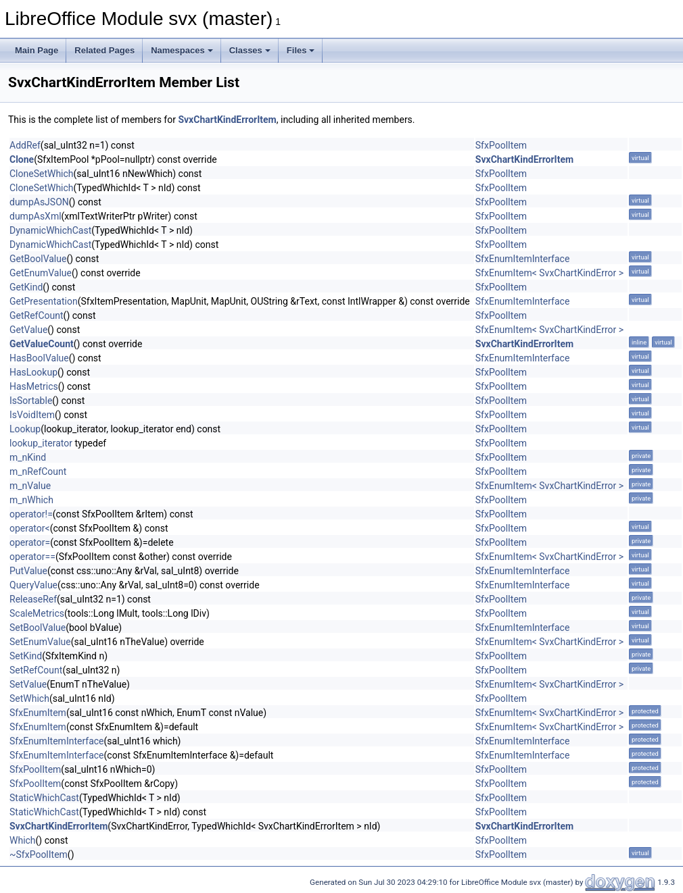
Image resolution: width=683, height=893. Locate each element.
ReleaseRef (33, 599)
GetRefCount (36, 315)
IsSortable (30, 400)
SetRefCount (35, 670)
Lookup (25, 429)
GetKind (26, 287)
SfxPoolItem (501, 145)
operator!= (31, 514)
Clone (21, 159)
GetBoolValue (37, 258)
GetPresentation (43, 301)
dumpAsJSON (39, 202)
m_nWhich (31, 499)
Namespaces (182, 50)
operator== (32, 556)
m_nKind (27, 457)
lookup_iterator (40, 443)
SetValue (28, 684)
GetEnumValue (40, 272)
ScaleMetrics (36, 613)
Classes (249, 50)
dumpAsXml (35, 216)
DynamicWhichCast (50, 230)
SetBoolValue (37, 627)
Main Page (36, 50)
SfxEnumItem (37, 712)
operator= (29, 542)
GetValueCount (41, 343)
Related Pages (104, 50)
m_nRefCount (37, 471)
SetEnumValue (40, 641)
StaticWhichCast (44, 797)
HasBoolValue (39, 358)
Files (301, 50)
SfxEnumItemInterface (522, 258)
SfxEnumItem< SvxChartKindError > (549, 272)
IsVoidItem (32, 414)
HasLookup (33, 372)
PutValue (28, 570)
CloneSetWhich (41, 173)
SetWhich (29, 698)
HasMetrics (33, 386)
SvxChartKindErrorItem (227, 119)
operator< (29, 528)
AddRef (25, 145)
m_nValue (30, 485)
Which (22, 840)
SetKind (25, 655)
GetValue (28, 329)
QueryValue (33, 585)
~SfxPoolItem (38, 854)
